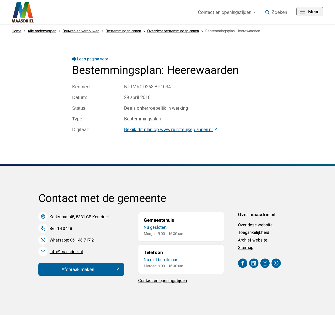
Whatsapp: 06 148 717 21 (73, 240)
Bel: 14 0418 (61, 228)
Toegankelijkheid (253, 232)
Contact (227, 12)
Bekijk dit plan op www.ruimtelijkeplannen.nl (171, 129)
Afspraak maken (92, 271)
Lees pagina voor (90, 58)
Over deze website (255, 224)
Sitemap (245, 247)
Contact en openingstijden (162, 280)
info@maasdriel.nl (66, 251)
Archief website (252, 240)
